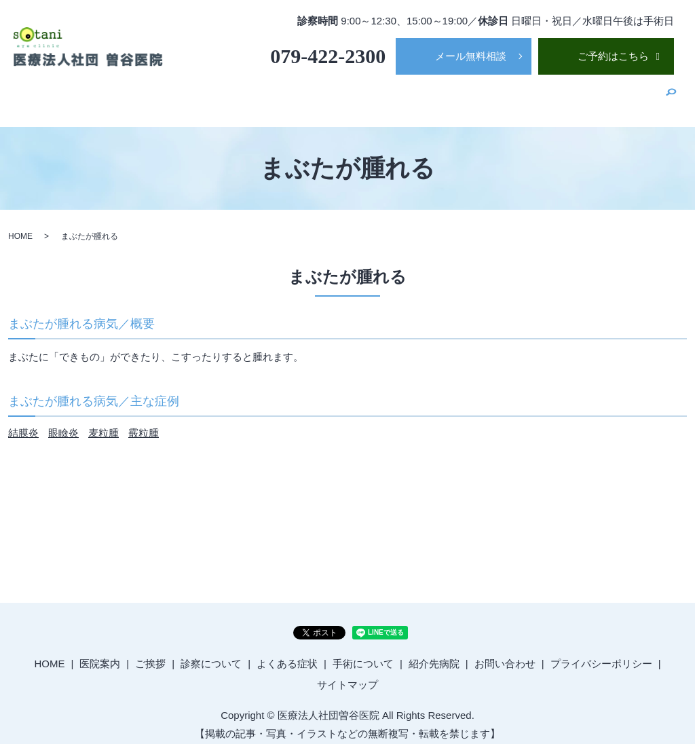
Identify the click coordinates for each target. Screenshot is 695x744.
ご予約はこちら (613, 56)
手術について (559, 95)
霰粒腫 (143, 424)
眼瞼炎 (63, 424)
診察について (410, 95)
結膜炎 (23, 424)
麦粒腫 (103, 424)
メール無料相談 (470, 56)
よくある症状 (485, 95)
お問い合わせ (505, 654)
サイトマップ (347, 676)
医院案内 (302, 95)
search (671, 96)
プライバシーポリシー (601, 654)
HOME (254, 95)
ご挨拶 (352, 95)
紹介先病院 (628, 95)
